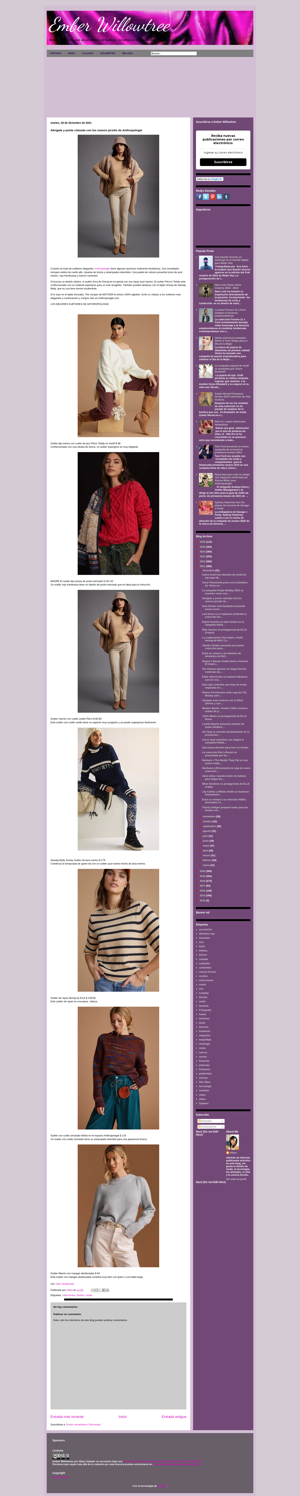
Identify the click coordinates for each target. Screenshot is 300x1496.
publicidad (205, 1073)
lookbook (204, 1031)
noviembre (209, 816)
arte (201, 942)
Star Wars (204, 1082)
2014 (203, 895)
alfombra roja (207, 933)
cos (201, 988)
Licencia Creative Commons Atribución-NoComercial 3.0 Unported (162, 1461)
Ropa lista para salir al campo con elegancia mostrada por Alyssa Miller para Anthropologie (232, 479)
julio (206, 836)
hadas (202, 1014)
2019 (203, 876)
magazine (204, 1035)
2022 (203, 561)
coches (203, 976)
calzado (203, 959)
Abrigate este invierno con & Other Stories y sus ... (222, 702)
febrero (207, 860)
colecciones (68, 1295)
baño (202, 946)
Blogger (162, 1485)
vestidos (204, 1090)
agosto (207, 831)
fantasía (203, 1005)
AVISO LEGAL (60, 1477)
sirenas (203, 1077)
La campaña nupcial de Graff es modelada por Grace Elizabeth (232, 368)
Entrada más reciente (67, 1417)
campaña (204, 963)
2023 (203, 556)
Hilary (233, 1152)
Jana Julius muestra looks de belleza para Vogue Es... (224, 777)
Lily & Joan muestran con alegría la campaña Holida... (223, 741)
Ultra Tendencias (65, 1283)
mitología (204, 1043)
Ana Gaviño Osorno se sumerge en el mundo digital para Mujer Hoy (231, 260)
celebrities (205, 967)
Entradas (205, 1121)
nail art (203, 1052)
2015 (203, 890)
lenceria (203, 1026)
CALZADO (87, 53)
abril (206, 850)
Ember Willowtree (109, 24)
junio (206, 840)
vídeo (202, 1099)
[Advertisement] (150, 86)
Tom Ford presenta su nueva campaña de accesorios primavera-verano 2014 (232, 449)
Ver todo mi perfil (236, 1179)
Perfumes (204, 1069)
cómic (202, 984)
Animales (204, 937)
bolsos (203, 954)
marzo (207, 855)
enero (206, 865)
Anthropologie (102, 268)
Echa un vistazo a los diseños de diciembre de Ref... (221, 655)
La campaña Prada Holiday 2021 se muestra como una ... (222, 592)
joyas (202, 1022)
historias (204, 1018)
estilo (202, 1001)
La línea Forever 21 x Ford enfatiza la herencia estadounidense (230, 312)
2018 (203, 880)
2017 (203, 885)
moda (89, 1295)
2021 (203, 566)
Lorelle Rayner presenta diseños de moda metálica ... (223, 725)
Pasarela (204, 1060)
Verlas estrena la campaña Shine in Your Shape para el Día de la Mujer (231, 340)
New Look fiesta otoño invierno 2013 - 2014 (228, 286)
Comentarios (207, 1126)
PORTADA (55, 53)
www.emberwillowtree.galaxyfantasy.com (177, 1464)
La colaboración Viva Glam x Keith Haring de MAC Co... (222, 639)
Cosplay (204, 993)
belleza (203, 950)
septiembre (210, 826)
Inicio (123, 1417)
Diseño (80, 1295)
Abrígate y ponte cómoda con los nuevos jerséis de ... (221, 600)
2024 (203, 551)
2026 (203, 541)
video (202, 1094)
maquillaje (205, 1039)
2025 (203, 546)
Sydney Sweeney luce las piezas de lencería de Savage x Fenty (232, 505)
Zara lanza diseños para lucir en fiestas (225, 747)
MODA (71, 53)
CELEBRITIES (107, 53)
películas (204, 1065)
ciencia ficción (207, 971)
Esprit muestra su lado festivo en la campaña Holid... (223, 623)
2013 (203, 900)
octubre (208, 821)
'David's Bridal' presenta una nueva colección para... (223, 647)
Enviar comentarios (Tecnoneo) (83, 1424)
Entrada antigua (174, 1417)
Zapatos (204, 1103)
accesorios (205, 929)
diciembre (209, 570)
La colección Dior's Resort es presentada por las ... (219, 754)
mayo (206, 845)
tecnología (205, 1086)
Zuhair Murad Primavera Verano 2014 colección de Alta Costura (232, 396)
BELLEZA (127, 53)
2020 (203, 871)
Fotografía (205, 1010)
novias (203, 1056)
